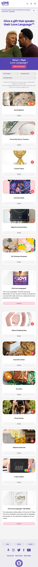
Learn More (12, 11)
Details (19, 115)
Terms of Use (10, 555)
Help (7, 544)
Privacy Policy (19, 555)
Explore (19, 303)
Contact (30, 544)
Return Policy (27, 555)
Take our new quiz (19, 66)
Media (19, 544)
